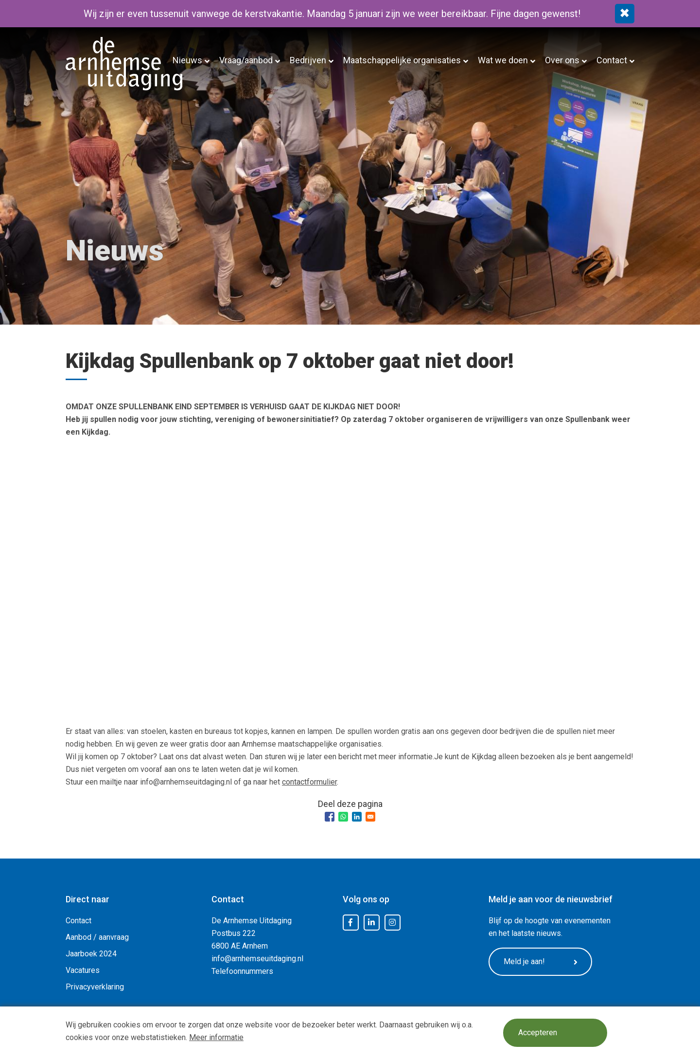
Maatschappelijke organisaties (402, 60)
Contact (611, 60)
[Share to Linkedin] (357, 817)
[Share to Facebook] (329, 817)
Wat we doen (503, 60)
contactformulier (309, 782)
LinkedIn (371, 922)
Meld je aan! (542, 961)
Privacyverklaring (95, 986)
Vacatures (83, 970)
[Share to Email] (370, 817)
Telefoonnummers (242, 971)
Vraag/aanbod (246, 60)
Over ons (562, 60)
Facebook (350, 922)
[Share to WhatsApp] (343, 817)
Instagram (392, 922)
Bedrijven (308, 60)
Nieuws (187, 60)
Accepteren (538, 1033)
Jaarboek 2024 (91, 953)
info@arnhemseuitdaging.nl (257, 958)
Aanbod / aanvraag (97, 937)
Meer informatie (216, 1037)
